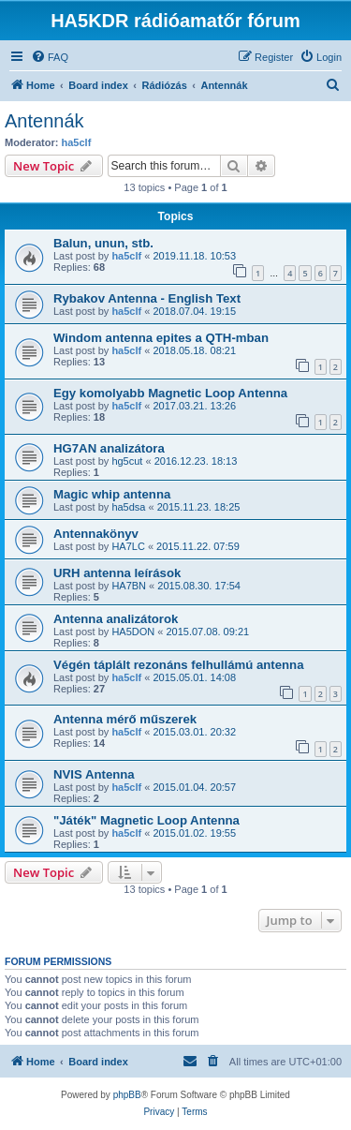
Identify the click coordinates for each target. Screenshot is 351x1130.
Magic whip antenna (111, 494)
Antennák (44, 121)
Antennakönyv (96, 534)
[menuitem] (49, 57)
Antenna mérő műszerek (125, 719)
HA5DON (132, 631)
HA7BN (128, 585)
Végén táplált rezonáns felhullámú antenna (178, 665)
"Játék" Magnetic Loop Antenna (146, 820)
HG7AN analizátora (109, 448)
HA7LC (127, 546)
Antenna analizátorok (115, 619)
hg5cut (126, 461)
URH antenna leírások (117, 573)
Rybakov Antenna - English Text (147, 298)
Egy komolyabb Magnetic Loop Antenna (170, 393)
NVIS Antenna (94, 774)
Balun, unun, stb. (103, 243)
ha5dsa (128, 507)
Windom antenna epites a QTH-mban (161, 338)
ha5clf (77, 142)
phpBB (127, 1095)
